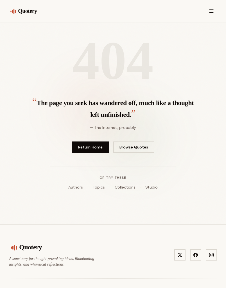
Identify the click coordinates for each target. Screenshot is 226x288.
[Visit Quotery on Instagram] (211, 255)
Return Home (90, 147)
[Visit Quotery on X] (180, 255)
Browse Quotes (133, 147)
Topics (99, 187)
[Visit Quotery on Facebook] (195, 255)
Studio (151, 187)
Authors (75, 187)
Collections (125, 187)
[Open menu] (211, 11)
